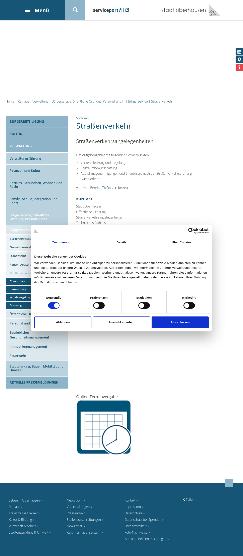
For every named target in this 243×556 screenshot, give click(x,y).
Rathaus (23, 101)
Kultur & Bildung (20, 519)
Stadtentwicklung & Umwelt (28, 532)
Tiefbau (107, 187)
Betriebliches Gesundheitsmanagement (29, 334)
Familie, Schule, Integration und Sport (34, 201)
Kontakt (130, 500)
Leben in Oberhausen (24, 500)
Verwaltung (40, 101)
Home (10, 101)
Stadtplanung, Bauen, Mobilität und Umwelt (37, 368)
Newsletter (74, 526)
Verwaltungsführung (25, 158)
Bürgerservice (138, 101)
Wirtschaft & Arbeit (22, 526)
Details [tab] (121, 242)
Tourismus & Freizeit (23, 513)
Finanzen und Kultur (25, 170)
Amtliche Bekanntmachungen (145, 539)
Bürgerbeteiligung (27, 121)
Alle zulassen (180, 322)
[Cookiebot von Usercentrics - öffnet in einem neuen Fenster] (191, 231)
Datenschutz (133, 513)
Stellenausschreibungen (84, 519)
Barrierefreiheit (136, 526)
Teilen (188, 499)
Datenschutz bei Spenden (143, 519)
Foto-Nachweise (136, 532)
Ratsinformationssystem (83, 532)
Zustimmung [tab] (61, 242)
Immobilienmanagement (28, 346)
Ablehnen (63, 322)
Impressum (133, 507)
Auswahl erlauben (121, 322)
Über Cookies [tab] (181, 242)
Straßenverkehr (162, 101)
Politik (16, 134)
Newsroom (74, 500)
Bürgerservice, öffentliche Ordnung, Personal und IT (88, 101)
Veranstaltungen (78, 507)
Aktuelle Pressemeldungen (34, 382)
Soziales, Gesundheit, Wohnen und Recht (36, 185)
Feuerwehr (18, 356)
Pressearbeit (76, 513)
